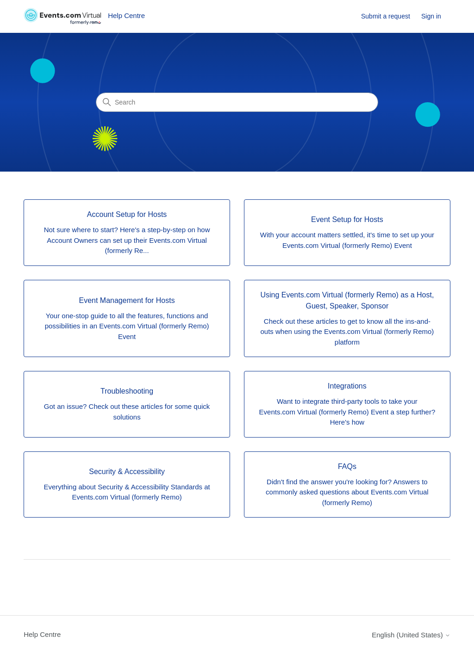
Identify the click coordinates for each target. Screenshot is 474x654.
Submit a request (385, 16)
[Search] (237, 102)
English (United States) (411, 635)
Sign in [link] (431, 16)
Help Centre (42, 634)
